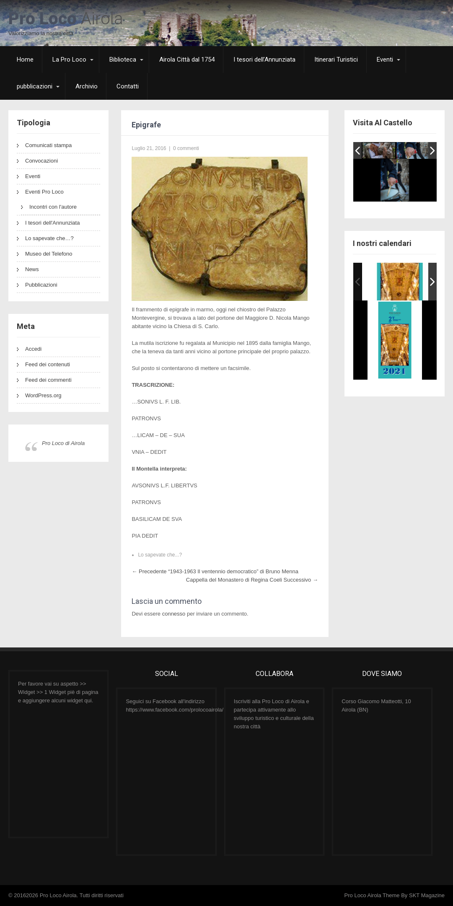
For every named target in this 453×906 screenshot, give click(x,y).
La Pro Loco (69, 59)
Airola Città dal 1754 (187, 59)
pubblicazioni (34, 86)
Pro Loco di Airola (63, 443)
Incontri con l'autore (53, 207)
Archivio (86, 86)
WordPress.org (43, 395)
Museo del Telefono (48, 254)
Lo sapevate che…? (49, 238)
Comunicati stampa (48, 145)
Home (25, 59)
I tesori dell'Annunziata (52, 223)
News (32, 269)
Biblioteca (122, 59)
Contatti (127, 86)
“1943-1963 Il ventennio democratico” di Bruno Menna (215, 571)
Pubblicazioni (41, 285)
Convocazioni (41, 161)
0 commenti (186, 148)
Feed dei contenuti (47, 364)
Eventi (385, 59)
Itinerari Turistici (336, 59)
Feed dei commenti (48, 380)
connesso (174, 614)
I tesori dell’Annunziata (264, 59)
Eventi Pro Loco (44, 192)
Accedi (33, 349)
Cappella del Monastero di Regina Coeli (252, 580)
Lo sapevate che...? (160, 555)
